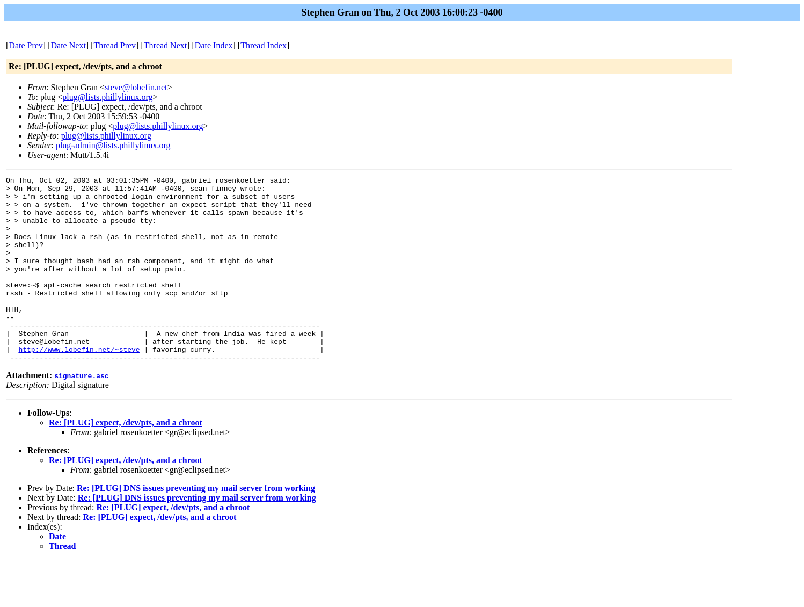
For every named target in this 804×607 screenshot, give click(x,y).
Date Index (214, 45)
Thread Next (165, 45)
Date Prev (26, 45)
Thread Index (263, 45)
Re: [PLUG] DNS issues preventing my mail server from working (196, 525)
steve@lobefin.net (136, 87)
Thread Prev (114, 45)
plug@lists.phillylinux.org (107, 97)
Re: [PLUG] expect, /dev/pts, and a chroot (125, 459)
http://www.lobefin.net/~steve (79, 384)
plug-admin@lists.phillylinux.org (113, 145)
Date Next (68, 45)
